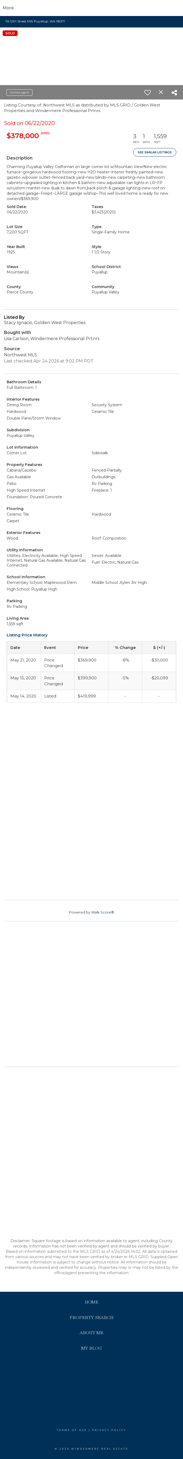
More (8, 7)
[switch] (147, 92)
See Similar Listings (155, 152)
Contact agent (19, 92)
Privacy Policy (109, 1430)
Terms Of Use (72, 1430)
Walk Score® (102, 912)
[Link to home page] (91, 8)
